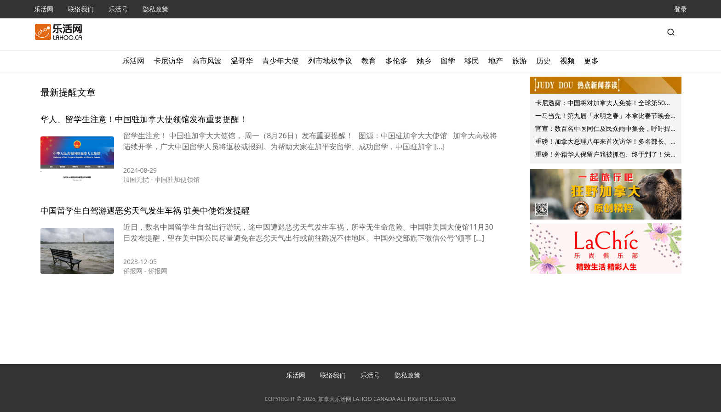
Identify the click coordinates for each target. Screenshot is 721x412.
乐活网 (43, 9)
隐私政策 (155, 9)
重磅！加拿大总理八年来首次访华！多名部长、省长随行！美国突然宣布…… (602, 142)
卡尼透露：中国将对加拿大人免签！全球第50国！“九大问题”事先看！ (600, 103)
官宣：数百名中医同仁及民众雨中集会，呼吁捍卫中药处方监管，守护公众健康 (602, 129)
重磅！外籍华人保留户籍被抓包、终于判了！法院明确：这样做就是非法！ (602, 155)
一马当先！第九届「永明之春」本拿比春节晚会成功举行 (602, 116)
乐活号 (118, 9)
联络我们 (81, 9)
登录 (680, 9)
